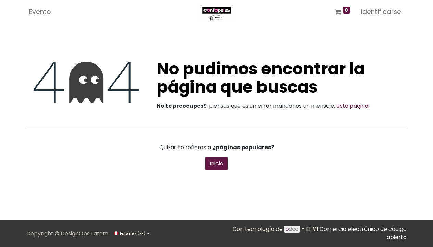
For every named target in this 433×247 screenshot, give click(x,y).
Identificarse (381, 11)
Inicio (216, 163)
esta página (352, 106)
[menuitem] (40, 12)
